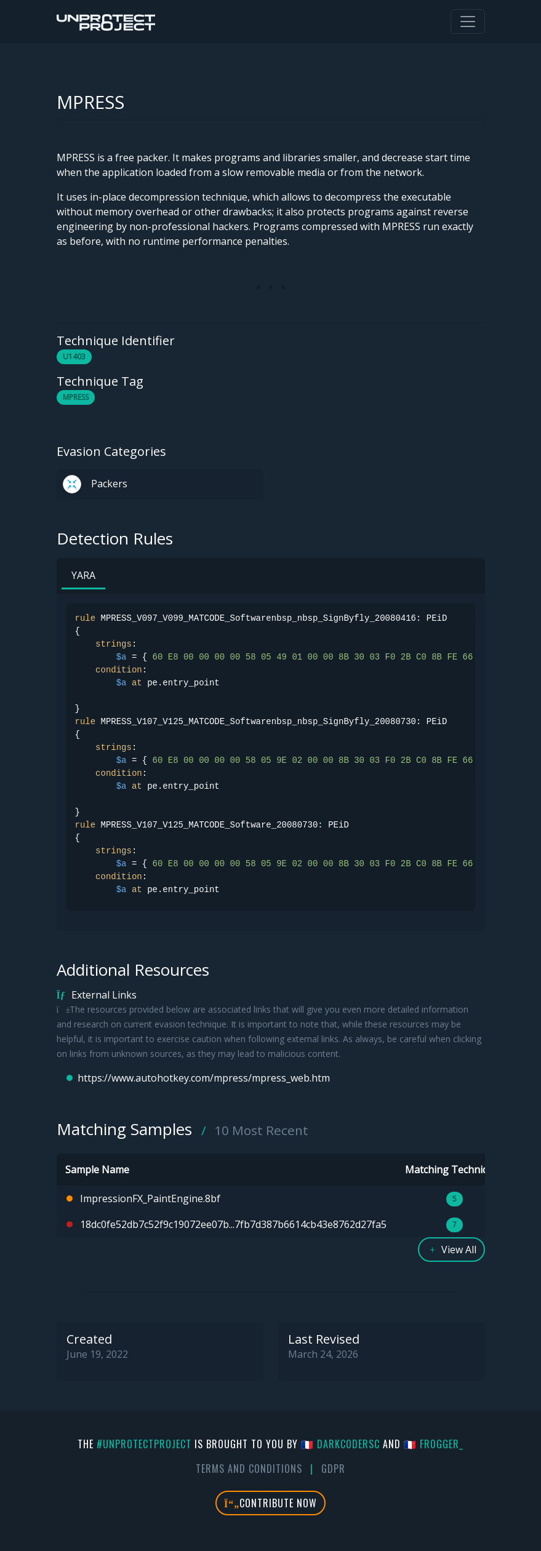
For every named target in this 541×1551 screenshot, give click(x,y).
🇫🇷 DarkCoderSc (340, 1444)
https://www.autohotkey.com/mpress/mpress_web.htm (204, 1078)
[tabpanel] (270, 757)
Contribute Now (270, 1503)
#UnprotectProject (144, 1444)
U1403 (74, 356)
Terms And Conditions (249, 1468)
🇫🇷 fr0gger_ (433, 1444)
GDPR (333, 1468)
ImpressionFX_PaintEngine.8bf (150, 1198)
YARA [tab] (83, 575)
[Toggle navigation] (468, 21)
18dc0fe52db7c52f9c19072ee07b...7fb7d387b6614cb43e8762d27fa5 (233, 1224)
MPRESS (76, 397)
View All (451, 1249)
